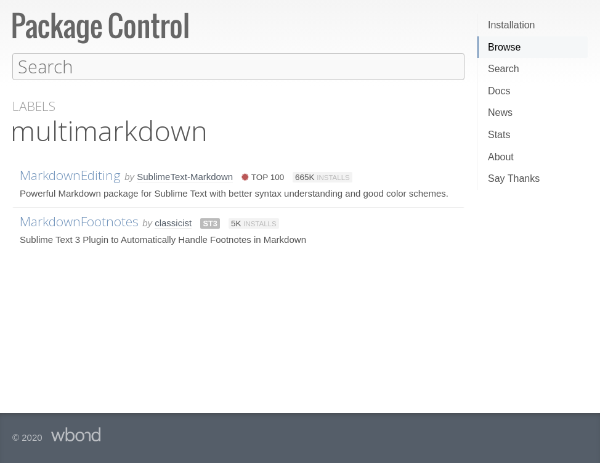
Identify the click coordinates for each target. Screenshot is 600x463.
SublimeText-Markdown (185, 176)
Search (503, 69)
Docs (499, 91)
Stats (499, 134)
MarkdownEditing (70, 174)
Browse (504, 47)
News (500, 112)
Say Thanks (514, 178)
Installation (511, 25)
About (501, 157)
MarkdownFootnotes (79, 220)
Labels (33, 105)
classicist (173, 222)
